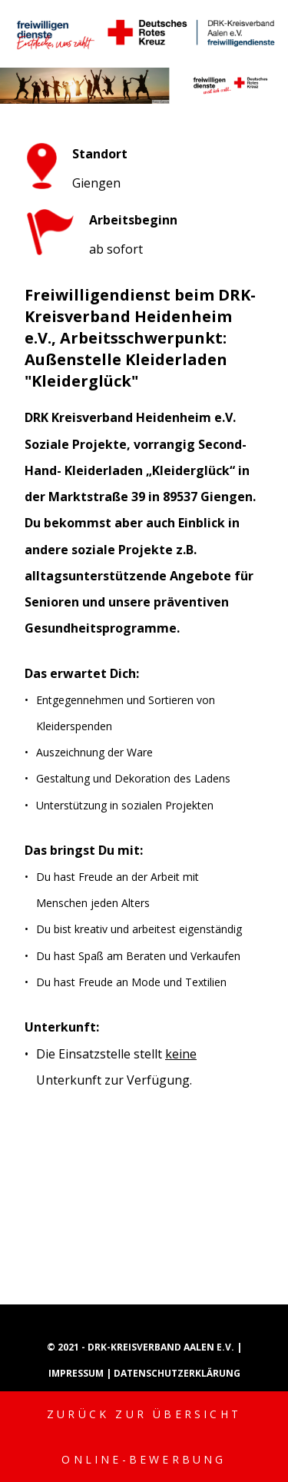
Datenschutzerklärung (177, 1373)
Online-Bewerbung (143, 1459)
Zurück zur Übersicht (144, 1414)
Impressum (77, 1373)
